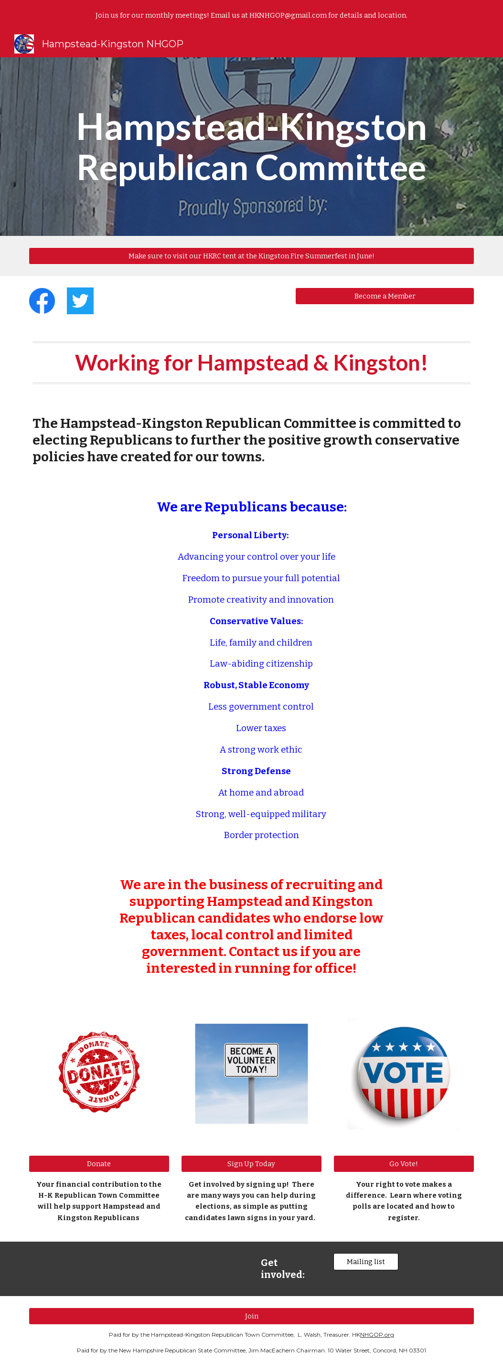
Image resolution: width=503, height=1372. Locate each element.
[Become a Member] (385, 296)
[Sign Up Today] (251, 1163)
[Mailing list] (366, 1262)
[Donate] (99, 1163)
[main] (252, 146)
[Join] (251, 1316)
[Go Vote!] (404, 1163)
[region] (251, 15)
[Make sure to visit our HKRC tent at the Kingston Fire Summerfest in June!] (251, 256)
